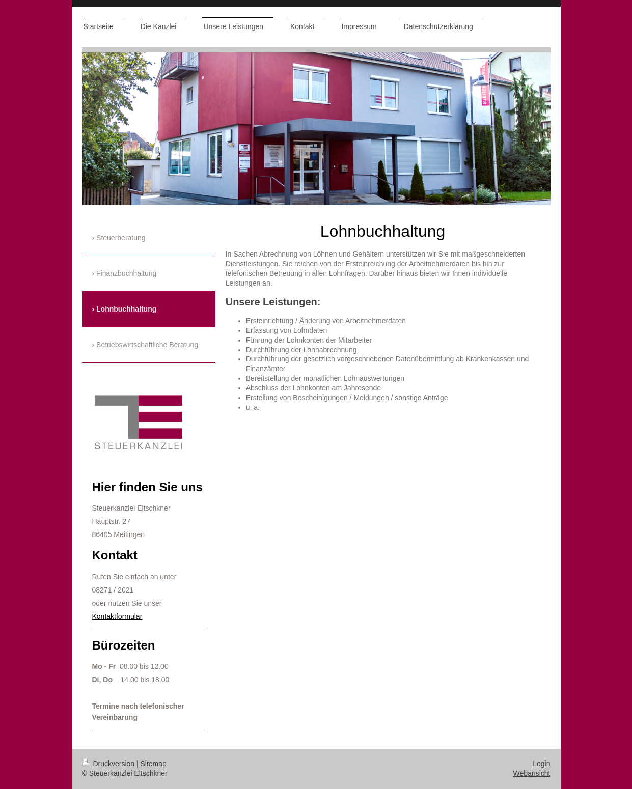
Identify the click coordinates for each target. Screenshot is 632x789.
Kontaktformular (117, 616)
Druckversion (109, 763)
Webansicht (532, 773)
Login (541, 763)
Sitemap (154, 763)
